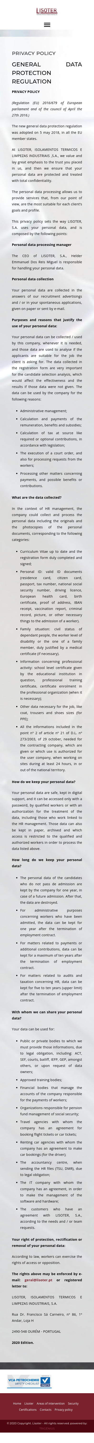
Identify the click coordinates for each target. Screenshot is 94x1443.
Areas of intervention (50, 1404)
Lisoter (29, 1404)
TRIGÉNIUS (47, 1428)
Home (17, 1404)
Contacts (45, 1410)
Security (73, 1404)
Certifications (28, 1410)
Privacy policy (64, 1410)
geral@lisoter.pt (38, 1280)
